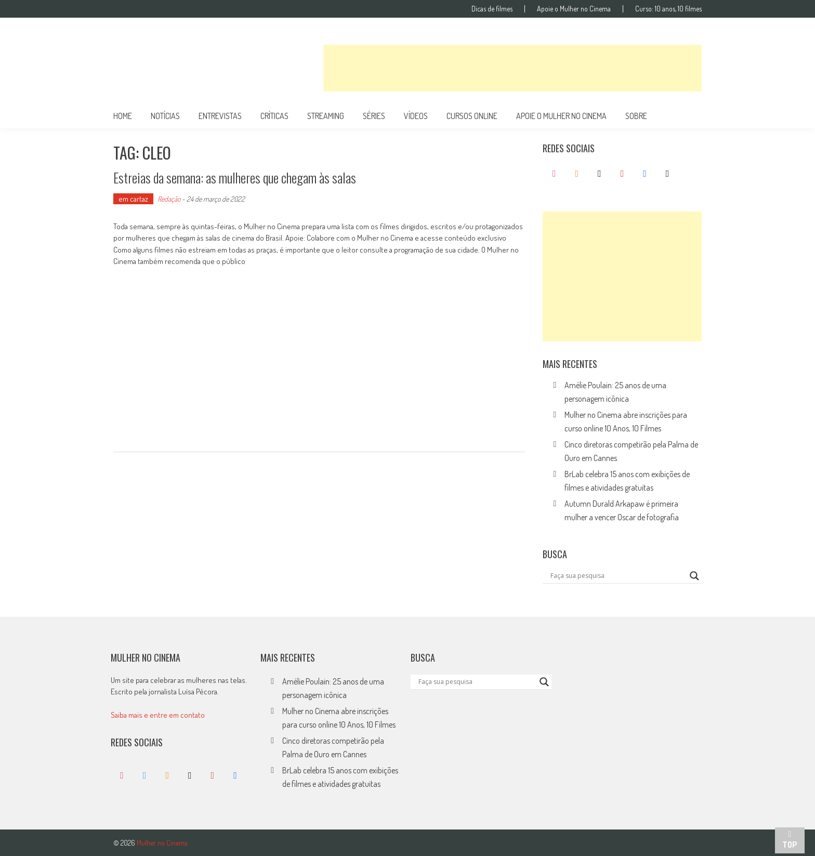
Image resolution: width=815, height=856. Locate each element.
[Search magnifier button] (694, 576)
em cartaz (133, 199)
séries (374, 116)
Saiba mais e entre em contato (158, 715)
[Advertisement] (512, 68)
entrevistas (220, 116)
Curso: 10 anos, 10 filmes (668, 8)
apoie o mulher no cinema (561, 116)
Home (122, 116)
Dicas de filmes (491, 8)
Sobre (636, 116)
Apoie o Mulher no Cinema (574, 8)
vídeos (416, 116)
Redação (168, 198)
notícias (165, 116)
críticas (274, 116)
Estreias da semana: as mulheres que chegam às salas (234, 177)
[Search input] (617, 576)
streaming (325, 116)
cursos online (471, 116)
